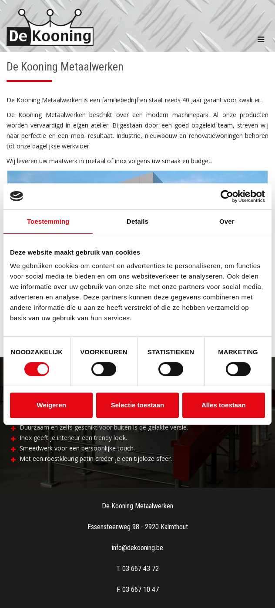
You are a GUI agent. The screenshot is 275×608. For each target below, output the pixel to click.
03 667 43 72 (140, 568)
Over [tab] (227, 221)
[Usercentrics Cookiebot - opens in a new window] (227, 196)
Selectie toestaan (137, 405)
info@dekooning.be (137, 548)
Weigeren (51, 405)
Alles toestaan (223, 405)
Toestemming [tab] (48, 221)
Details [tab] (137, 221)
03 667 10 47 (140, 589)
